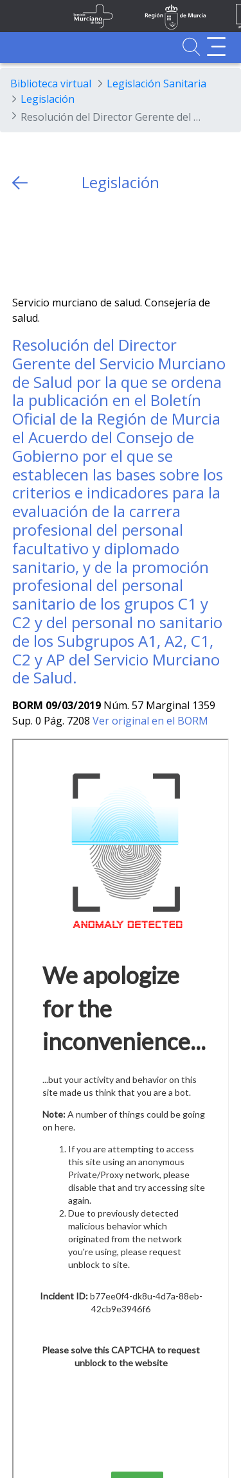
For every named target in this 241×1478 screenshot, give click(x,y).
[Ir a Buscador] (191, 46)
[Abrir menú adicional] (216, 46)
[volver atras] (20, 182)
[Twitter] (22, 244)
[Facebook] (47, 244)
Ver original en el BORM (150, 721)
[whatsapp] (72, 244)
